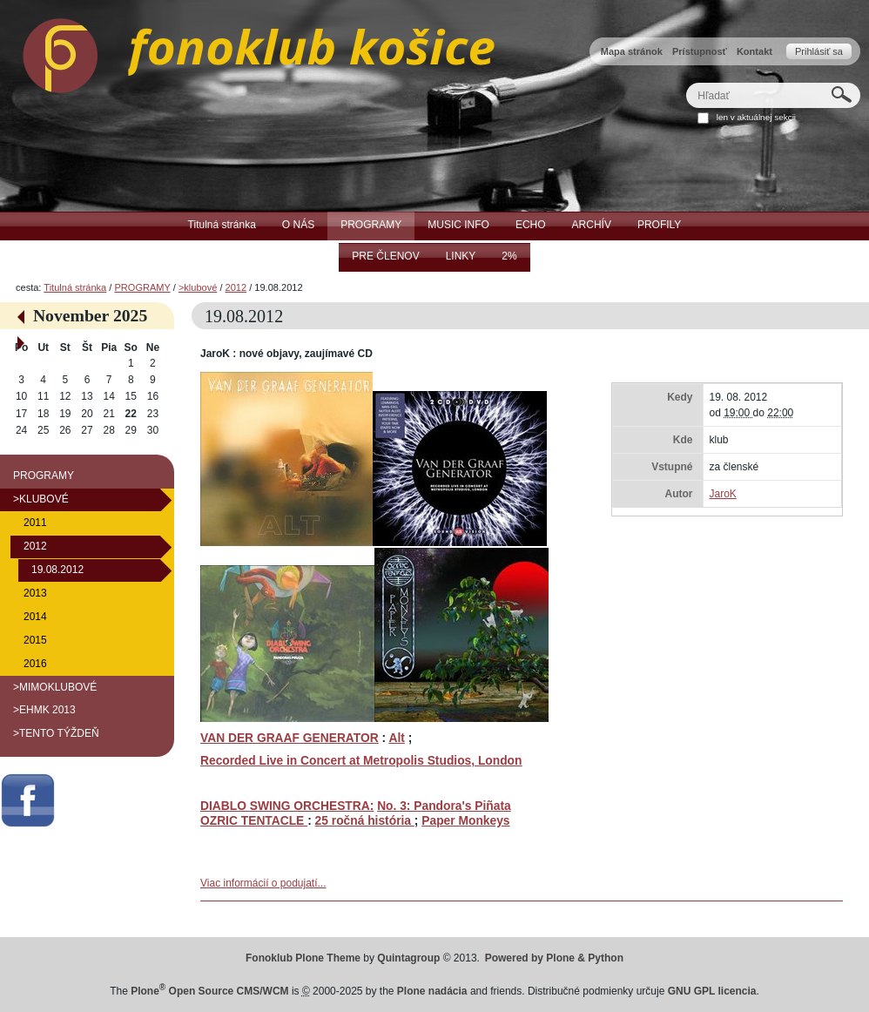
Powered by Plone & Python (554, 958)
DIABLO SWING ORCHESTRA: (287, 806)
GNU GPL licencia (712, 991)
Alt (396, 738)
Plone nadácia (432, 991)
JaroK (722, 494)
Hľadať (685, 82)
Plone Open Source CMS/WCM (209, 991)
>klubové (198, 287)
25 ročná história (364, 820)
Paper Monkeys (465, 820)
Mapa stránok (632, 51)
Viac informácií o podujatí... (263, 883)
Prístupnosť (699, 51)
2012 (236, 287)
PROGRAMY (142, 287)
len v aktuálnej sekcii (756, 117)
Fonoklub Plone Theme (303, 958)
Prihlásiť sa (819, 51)
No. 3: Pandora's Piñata (444, 806)
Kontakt (754, 51)
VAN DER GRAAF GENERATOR (289, 738)
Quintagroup (408, 958)
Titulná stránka (75, 287)
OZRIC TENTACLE (253, 820)
